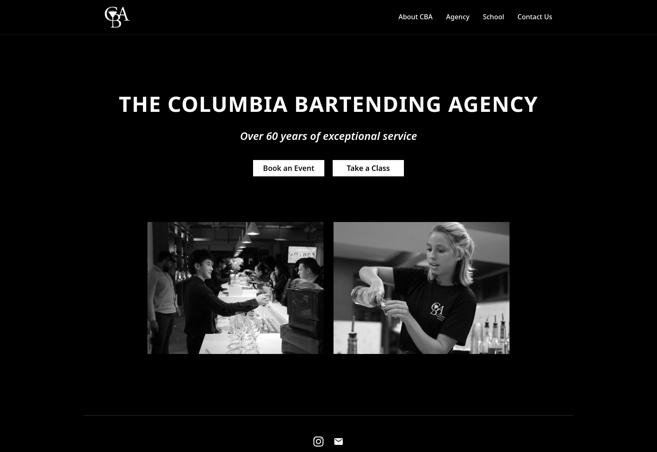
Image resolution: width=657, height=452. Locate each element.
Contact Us (534, 16)
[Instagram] (318, 442)
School (493, 16)
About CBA (415, 16)
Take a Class (368, 168)
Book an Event (288, 168)
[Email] (339, 442)
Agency (458, 16)
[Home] (117, 17)
